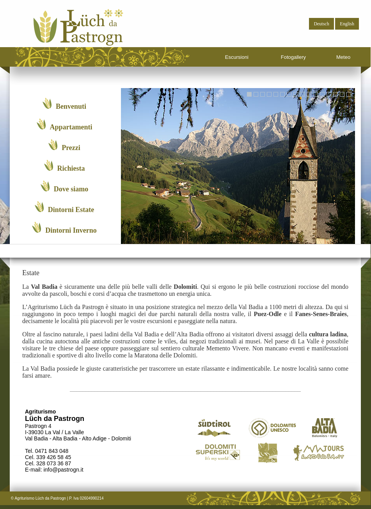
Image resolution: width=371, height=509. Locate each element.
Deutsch (321, 24)
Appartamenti (64, 124)
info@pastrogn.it (63, 470)
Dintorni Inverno (64, 228)
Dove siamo (65, 186)
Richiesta (64, 166)
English (347, 24)
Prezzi (64, 145)
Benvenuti (64, 104)
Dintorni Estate (64, 207)
